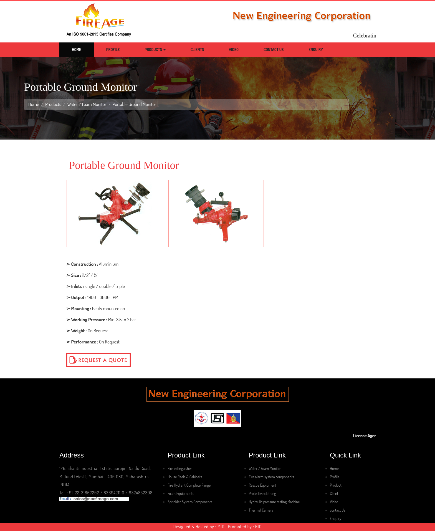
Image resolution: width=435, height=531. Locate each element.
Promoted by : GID (245, 526)
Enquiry (315, 49)
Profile (113, 49)
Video (234, 49)
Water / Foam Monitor (86, 104)
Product (336, 485)
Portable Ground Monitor (134, 104)
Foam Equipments (181, 493)
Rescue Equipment (262, 485)
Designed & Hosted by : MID (198, 526)
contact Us (337, 510)
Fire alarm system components (271, 476)
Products (155, 49)
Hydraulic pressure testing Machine (274, 501)
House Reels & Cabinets (185, 476)
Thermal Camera (261, 510)
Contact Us (274, 49)
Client (334, 493)
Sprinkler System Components (190, 501)
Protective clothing (262, 493)
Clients (197, 49)
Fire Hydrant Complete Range (189, 485)
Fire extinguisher (180, 468)
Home (76, 49)
